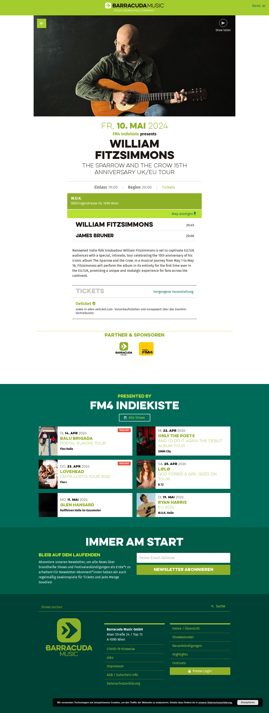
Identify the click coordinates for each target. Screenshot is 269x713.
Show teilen (223, 30)
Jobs (110, 658)
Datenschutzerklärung (123, 683)
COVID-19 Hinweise (121, 649)
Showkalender (183, 637)
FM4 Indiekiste (126, 134)
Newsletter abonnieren (183, 570)
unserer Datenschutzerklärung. (215, 702)
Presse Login (202, 671)
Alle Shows (137, 418)
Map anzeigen (182, 214)
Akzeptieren (248, 702)
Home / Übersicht (186, 628)
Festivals (179, 663)
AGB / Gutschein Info (122, 675)
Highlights (180, 654)
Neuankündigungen (187, 646)
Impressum (115, 666)
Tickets (168, 187)
